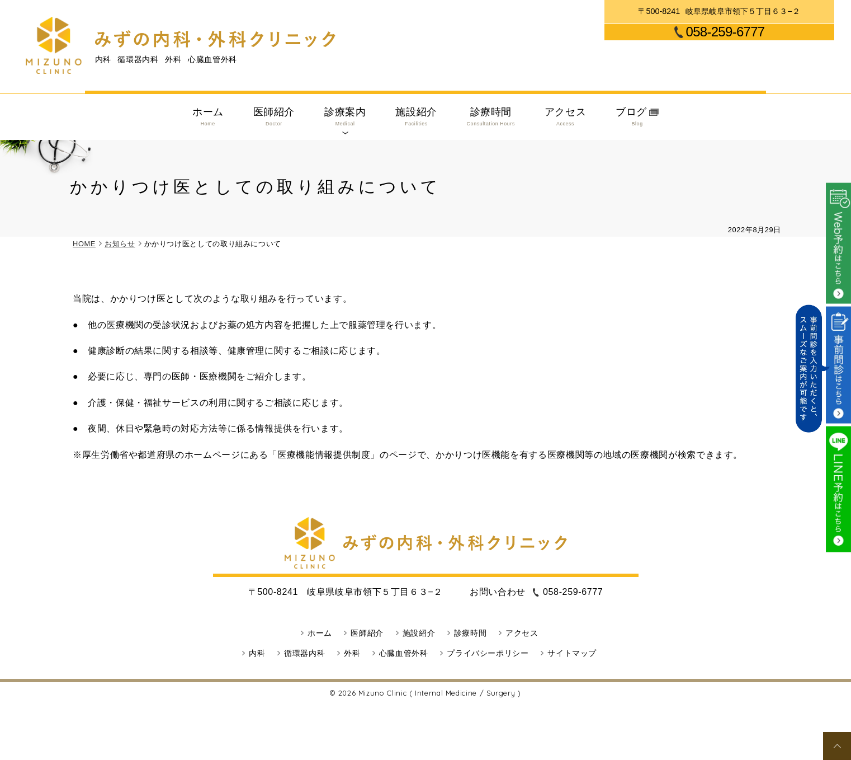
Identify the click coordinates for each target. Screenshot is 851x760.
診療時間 (491, 117)
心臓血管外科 (403, 653)
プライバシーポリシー (487, 653)
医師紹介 (274, 117)
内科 (257, 653)
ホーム (208, 117)
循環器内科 (304, 653)
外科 (352, 653)
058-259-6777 (725, 32)
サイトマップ (572, 653)
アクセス (566, 117)
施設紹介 (416, 117)
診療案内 (345, 117)
